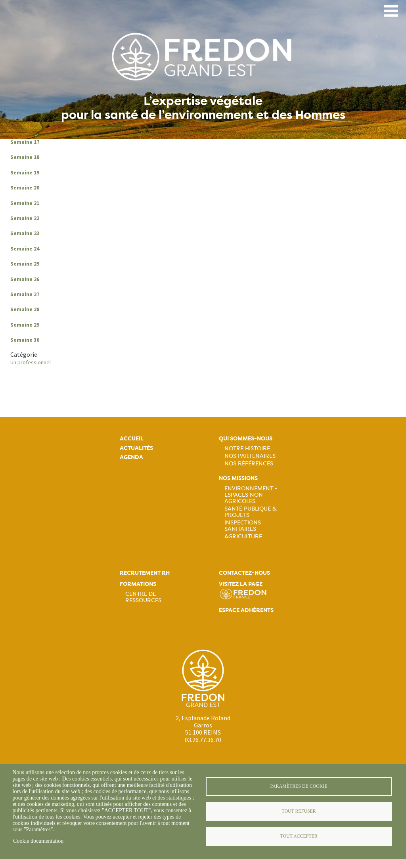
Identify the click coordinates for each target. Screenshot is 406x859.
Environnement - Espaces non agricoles (251, 495)
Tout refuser (299, 811)
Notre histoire (247, 448)
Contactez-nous (244, 573)
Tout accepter (298, 836)
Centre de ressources (143, 597)
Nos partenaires (250, 455)
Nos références (248, 463)
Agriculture (243, 536)
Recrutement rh (145, 573)
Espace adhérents (246, 610)
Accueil (132, 438)
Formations (138, 584)
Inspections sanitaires (242, 525)
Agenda (131, 457)
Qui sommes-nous (245, 438)
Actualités (136, 448)
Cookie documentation (38, 841)
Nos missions (238, 478)
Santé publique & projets (250, 511)
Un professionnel (30, 362)
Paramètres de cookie (298, 786)
